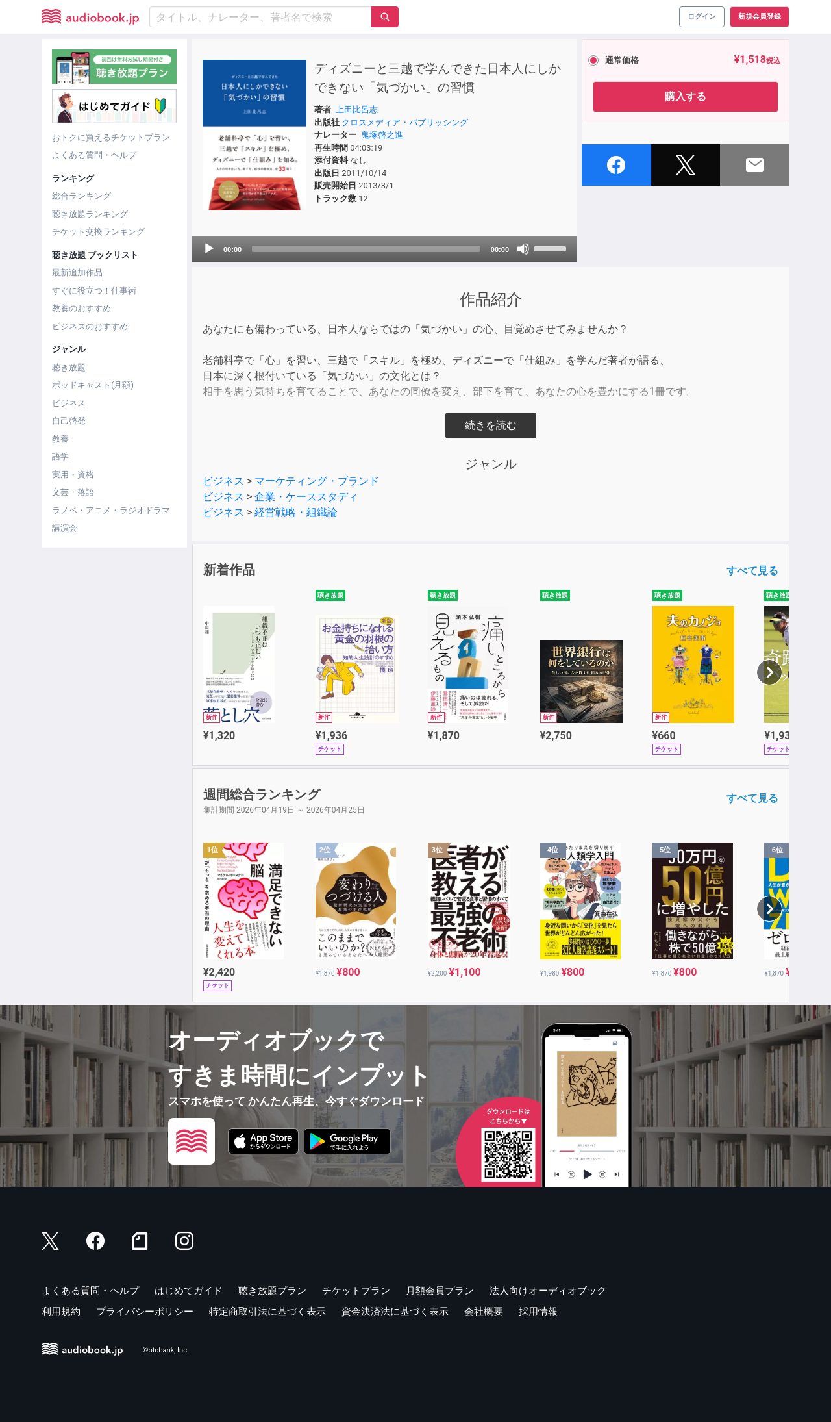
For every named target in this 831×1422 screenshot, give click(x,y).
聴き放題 (69, 367)
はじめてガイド (189, 1291)
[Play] (209, 248)
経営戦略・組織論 (296, 512)
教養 (60, 439)
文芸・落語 (73, 492)
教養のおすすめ (81, 308)
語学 (60, 456)
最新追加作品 (77, 272)
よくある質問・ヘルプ (94, 155)
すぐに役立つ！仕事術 (94, 291)
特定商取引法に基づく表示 (267, 1311)
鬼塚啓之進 (382, 135)
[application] (384, 249)
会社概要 (483, 1311)
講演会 (64, 528)
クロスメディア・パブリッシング (404, 122)
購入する (685, 96)
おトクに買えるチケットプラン (111, 137)
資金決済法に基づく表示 (395, 1311)
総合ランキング (81, 196)
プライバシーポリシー (144, 1311)
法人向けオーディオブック (548, 1291)
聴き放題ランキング (90, 214)
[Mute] (523, 248)
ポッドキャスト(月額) (93, 385)
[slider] (366, 249)
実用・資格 (73, 474)
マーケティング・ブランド (316, 481)
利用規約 (61, 1311)
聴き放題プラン (272, 1291)
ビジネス (69, 403)
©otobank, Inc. (166, 1350)
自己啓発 (69, 420)
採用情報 (538, 1311)
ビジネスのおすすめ (90, 326)
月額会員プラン (440, 1291)
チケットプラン (356, 1291)
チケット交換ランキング (98, 231)
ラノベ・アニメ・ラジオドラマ (111, 510)
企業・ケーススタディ (306, 496)
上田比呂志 (357, 109)
